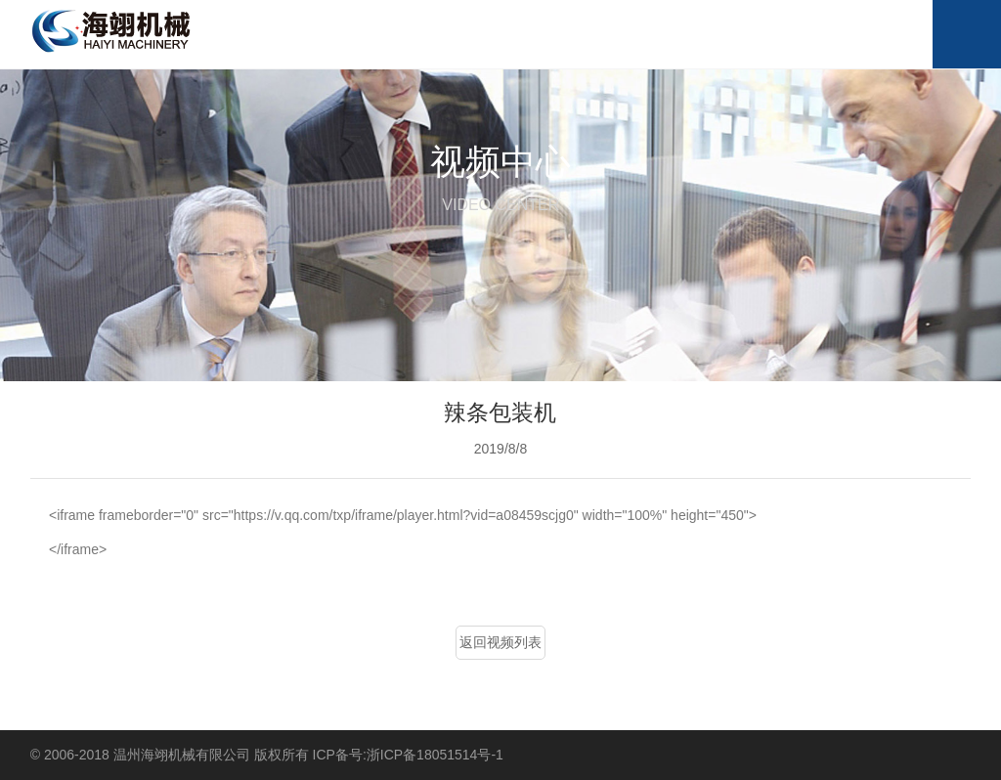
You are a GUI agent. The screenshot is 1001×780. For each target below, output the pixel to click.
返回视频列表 (500, 642)
